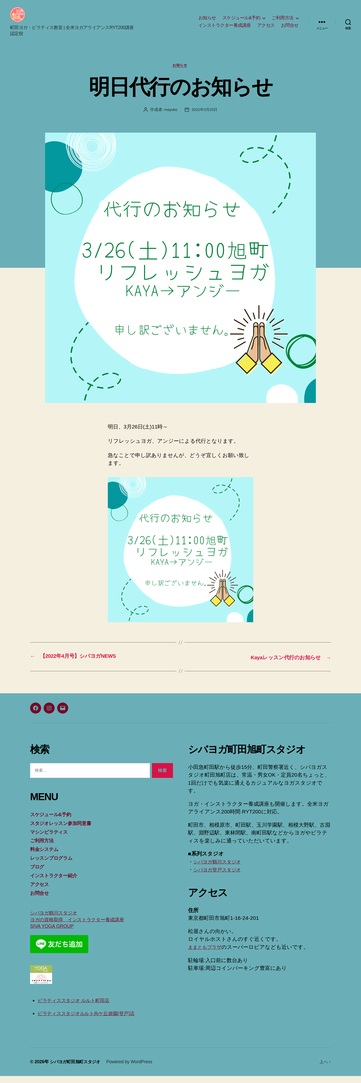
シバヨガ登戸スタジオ (220, 877)
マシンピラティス (52, 839)
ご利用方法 (283, 21)
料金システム (46, 856)
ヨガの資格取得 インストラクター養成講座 (83, 927)
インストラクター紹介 (57, 883)
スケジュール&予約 (241, 21)
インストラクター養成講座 (224, 29)
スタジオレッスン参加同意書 (65, 831)
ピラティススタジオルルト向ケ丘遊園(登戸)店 (93, 1020)
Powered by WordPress (132, 1068)
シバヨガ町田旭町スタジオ (76, 1068)
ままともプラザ (207, 955)
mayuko (170, 118)
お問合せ (290, 29)
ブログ (38, 874)
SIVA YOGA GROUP (53, 933)
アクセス (266, 29)
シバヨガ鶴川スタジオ (57, 920)
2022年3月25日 (204, 118)
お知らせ (207, 21)
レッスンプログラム (54, 865)
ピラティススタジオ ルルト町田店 (79, 1007)
